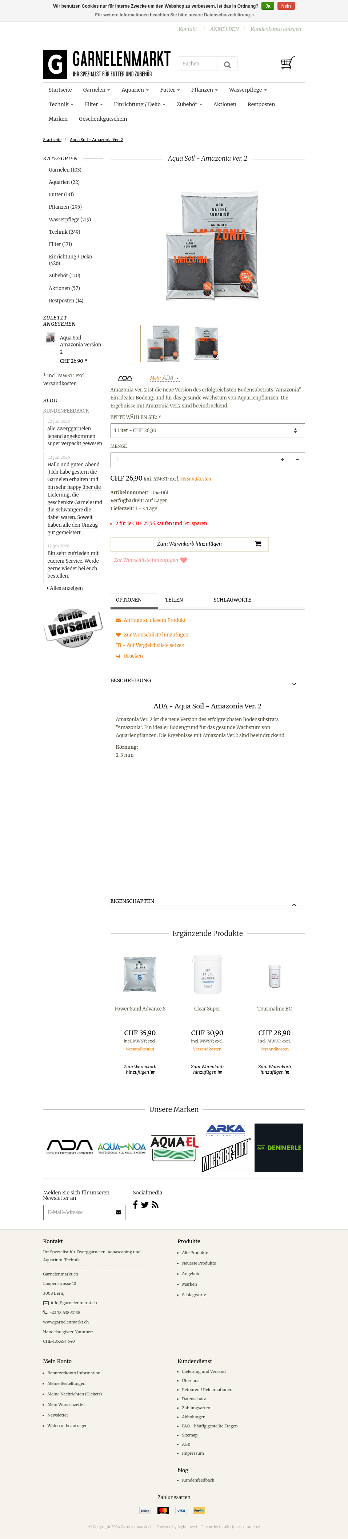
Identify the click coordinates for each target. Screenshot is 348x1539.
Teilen (176, 600)
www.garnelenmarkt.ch (66, 1322)
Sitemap (190, 1435)
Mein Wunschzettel (66, 1404)
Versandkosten (60, 384)
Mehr (162, 378)
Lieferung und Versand (204, 1371)
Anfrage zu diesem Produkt (151, 620)
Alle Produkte (195, 1252)
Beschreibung (131, 681)
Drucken (129, 656)
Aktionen (224, 104)
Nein (286, 6)
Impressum (193, 1453)
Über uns (191, 1380)
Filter (94, 104)
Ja (267, 6)
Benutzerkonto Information (74, 1373)
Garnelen (97, 90)
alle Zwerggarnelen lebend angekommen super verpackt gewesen (75, 436)
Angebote (191, 1274)
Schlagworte (235, 600)
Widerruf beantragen (68, 1426)
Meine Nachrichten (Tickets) (75, 1394)
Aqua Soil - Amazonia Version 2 (80, 345)
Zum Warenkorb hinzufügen (140, 1069)
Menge (119, 446)
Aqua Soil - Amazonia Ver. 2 (96, 139)
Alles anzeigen (65, 588)
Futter (170, 90)
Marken (58, 119)
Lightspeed (187, 1527)
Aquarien (135, 90)
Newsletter (58, 1415)
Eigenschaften (133, 901)
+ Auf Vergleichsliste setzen (150, 645)
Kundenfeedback (198, 1480)
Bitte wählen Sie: (136, 417)
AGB (186, 1444)
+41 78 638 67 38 (61, 1312)
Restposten (261, 104)
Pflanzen (204, 90)
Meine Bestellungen (67, 1383)
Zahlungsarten (196, 1408)
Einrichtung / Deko (139, 104)
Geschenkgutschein (103, 119)
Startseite (60, 90)
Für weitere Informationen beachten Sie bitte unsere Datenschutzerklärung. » (175, 14)
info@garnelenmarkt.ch (70, 1303)
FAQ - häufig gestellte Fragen (210, 1426)
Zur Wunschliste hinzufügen (151, 560)
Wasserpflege (248, 90)
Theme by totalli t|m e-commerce (230, 1527)
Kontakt (188, 29)
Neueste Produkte (199, 1263)
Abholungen (194, 1417)
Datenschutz (194, 1399)
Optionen (131, 600)
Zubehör (189, 104)
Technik (61, 104)
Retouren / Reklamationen (207, 1390)
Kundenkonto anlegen (276, 29)
